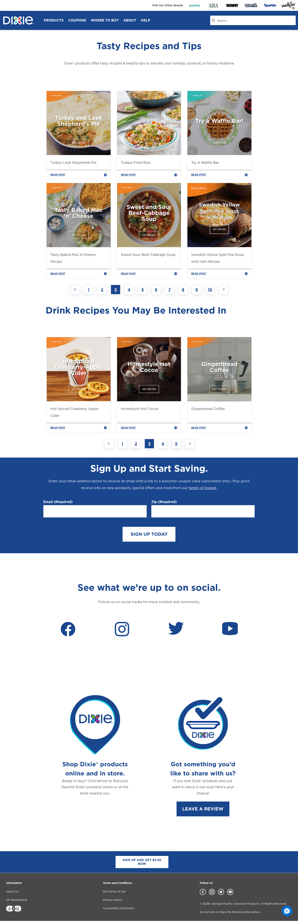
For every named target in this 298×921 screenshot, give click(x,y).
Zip (164, 501)
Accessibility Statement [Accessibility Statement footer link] (118, 908)
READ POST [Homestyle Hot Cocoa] (149, 427)
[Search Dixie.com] (213, 20)
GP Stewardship (16, 899)
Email (58, 501)
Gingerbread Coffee (208, 409)
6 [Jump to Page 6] (156, 289)
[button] (287, 911)
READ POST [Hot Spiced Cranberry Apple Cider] (78, 427)
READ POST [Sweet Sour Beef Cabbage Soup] (149, 273)
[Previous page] (75, 289)
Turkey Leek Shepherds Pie (73, 163)
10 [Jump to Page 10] (210, 289)
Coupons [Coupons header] (77, 20)
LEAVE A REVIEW (203, 809)
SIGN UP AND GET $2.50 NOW (142, 862)
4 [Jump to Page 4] (129, 289)
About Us (12, 891)
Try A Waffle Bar (205, 163)
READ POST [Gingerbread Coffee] (219, 427)
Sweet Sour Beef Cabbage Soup (148, 255)
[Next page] (223, 289)
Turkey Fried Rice (136, 163)
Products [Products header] (54, 20)
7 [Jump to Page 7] (169, 289)
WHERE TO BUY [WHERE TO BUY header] (105, 20)
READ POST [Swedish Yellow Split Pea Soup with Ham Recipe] (219, 273)
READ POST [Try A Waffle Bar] (219, 174)
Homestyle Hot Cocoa (139, 409)
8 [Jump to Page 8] (183, 289)
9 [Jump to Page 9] (196, 289)
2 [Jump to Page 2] (102, 289)
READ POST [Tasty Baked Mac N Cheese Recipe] (78, 273)
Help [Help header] (145, 20)
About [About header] (129, 20)
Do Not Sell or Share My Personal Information (230, 912)
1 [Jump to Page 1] (88, 289)
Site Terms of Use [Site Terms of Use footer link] (114, 891)
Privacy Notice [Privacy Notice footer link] (112, 899)
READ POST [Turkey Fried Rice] (149, 174)
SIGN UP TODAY (149, 534)
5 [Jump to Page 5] (142, 289)
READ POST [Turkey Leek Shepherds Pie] (78, 174)
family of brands (202, 488)
